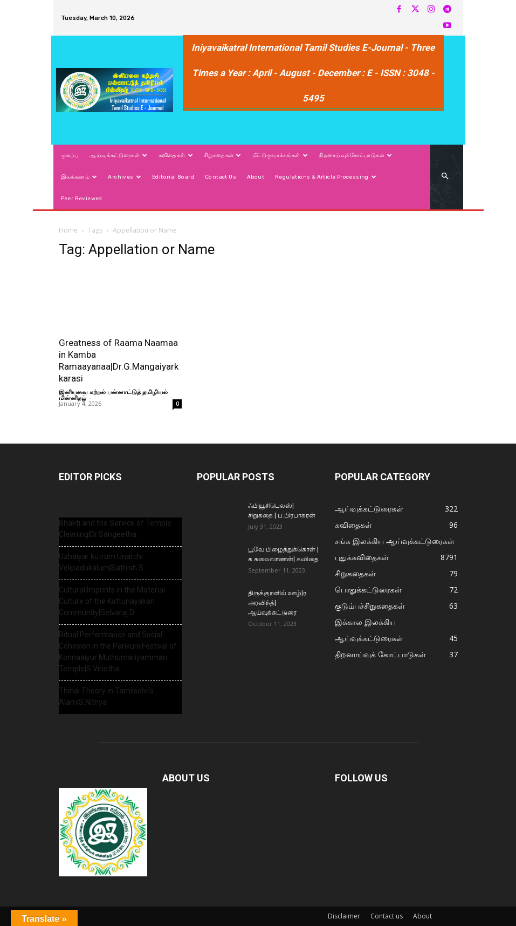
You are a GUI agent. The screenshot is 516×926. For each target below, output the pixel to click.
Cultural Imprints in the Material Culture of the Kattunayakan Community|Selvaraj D (112, 601)
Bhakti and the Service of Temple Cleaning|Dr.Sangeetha (115, 529)
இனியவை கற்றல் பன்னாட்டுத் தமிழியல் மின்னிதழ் (113, 394)
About (422, 916)
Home (68, 230)
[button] (444, 176)
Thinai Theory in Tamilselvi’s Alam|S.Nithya (106, 696)
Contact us (386, 916)
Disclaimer (344, 916)
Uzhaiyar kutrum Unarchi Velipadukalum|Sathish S (101, 562)
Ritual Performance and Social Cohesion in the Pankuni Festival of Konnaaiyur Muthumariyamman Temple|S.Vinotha (118, 651)
